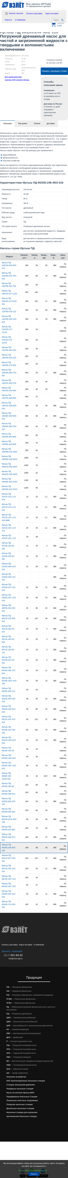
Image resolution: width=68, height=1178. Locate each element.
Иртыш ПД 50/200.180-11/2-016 (9, 670)
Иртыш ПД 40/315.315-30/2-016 (9, 618)
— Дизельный (14, 1037)
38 (37, 537)
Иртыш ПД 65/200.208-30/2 (8, 810)
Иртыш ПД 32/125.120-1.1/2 (9, 536)
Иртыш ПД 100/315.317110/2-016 (9, 301)
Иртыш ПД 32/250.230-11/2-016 (9, 577)
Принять (34, 1174)
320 (26, 356)
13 (27, 497)
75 (46, 276)
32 (37, 310)
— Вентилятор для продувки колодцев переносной (29, 1061)
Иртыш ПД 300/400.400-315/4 (9, 480)
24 (37, 329)
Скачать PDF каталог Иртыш (17, 80)
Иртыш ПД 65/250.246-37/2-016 (9, 837)
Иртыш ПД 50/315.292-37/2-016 (9, 719)
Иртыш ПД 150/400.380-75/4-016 (9, 426)
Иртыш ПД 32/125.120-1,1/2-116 (9, 528)
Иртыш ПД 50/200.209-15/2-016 (9, 699)
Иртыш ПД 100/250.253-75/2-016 (9, 276)
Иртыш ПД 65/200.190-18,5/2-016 (7, 776)
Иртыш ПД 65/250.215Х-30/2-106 (9, 819)
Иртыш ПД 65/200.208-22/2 (8, 792)
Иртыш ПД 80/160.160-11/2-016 (9, 894)
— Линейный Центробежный (21, 1018)
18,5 (45, 776)
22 (46, 709)
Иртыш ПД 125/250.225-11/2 (9, 310)
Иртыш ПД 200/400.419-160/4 (9, 450)
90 (37, 285)
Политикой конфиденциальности (33, 1170)
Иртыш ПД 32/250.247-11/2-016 (9, 587)
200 (26, 265)
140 (36, 292)
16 (37, 356)
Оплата (37, 123)
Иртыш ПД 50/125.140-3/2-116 (8, 650)
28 (37, 894)
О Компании (20, 20)
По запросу (63, 265)
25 (27, 528)
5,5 (46, 566)
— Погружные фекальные (19, 987)
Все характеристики (13, 77)
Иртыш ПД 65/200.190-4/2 (8, 784)
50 (37, 265)
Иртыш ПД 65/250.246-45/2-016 (9, 848)
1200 (26, 480)
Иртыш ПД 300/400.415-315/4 (9, 487)
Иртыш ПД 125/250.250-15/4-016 (9, 319)
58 (37, 819)
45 (46, 265)
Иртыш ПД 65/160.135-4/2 (8, 749)
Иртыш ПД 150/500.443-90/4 (9, 442)
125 (36, 301)
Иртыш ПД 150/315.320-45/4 (9, 389)
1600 (26, 473)
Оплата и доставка (34, 13)
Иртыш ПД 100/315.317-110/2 (9, 292)
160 (26, 340)
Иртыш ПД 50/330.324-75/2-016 (9, 730)
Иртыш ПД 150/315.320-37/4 (9, 381)
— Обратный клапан (17, 1069)
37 (46, 373)
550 (26, 450)
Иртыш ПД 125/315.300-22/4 (9, 348)
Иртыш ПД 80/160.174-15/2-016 (9, 904)
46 (27, 670)
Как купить (22, 123)
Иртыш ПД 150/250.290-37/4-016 (9, 373)
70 (37, 443)
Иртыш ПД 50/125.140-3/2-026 (8, 639)
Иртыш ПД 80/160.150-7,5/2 (9, 885)
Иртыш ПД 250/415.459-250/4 (9, 465)
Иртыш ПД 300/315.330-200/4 (9, 472)
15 (37, 319)
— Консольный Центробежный (21, 1022)
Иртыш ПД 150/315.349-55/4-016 (9, 406)
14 (27, 546)
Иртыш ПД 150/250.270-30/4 (9, 363)
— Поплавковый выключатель (21, 1065)
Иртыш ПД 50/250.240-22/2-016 (9, 709)
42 (37, 426)
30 (46, 310)
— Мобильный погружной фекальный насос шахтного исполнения (30, 1008)
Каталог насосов (14, 13)
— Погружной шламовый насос (21, 1045)
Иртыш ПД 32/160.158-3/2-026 (8, 556)
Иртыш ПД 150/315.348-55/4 (9, 396)
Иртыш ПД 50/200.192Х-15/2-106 (9, 681)
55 (46, 406)
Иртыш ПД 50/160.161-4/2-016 (8, 660)
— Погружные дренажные (19, 1014)
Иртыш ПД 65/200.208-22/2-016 (9, 801)
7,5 (46, 598)
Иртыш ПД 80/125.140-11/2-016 (9, 868)
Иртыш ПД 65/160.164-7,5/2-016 (9, 765)
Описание (7, 123)
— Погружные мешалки (18, 1057)
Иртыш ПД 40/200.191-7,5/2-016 (9, 598)
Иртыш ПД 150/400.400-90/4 (9, 435)
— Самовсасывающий (17, 1029)
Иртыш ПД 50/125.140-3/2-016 (8, 629)
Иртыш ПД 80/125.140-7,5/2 (9, 877)
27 (37, 885)
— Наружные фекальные (18, 991)
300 (26, 416)
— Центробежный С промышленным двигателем (29, 1025)
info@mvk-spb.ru (16, 959)
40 (37, 416)
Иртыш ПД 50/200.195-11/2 (8, 689)
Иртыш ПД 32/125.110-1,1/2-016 (9, 497)
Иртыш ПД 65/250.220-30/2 (8, 828)
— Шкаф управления (17, 1073)
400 (26, 364)
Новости (8, 20)
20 (37, 340)
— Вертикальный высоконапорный (23, 1033)
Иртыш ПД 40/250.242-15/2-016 (9, 608)
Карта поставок (51, 13)
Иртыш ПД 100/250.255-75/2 (9, 284)
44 (37, 670)
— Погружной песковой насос (21, 1049)
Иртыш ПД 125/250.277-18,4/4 (7, 329)
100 (26, 785)
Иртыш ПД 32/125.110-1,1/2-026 (9, 507)
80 (37, 276)
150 (36, 730)
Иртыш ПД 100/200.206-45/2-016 (9, 265)
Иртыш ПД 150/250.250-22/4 (9, 356)
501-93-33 (13, 955)
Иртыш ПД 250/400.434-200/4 (9, 457)
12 (27, 566)
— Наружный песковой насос (21, 1053)
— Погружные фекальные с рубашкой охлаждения (29, 995)
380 (54, 265)
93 (27, 776)
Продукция (34, 977)
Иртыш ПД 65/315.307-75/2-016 (9, 858)
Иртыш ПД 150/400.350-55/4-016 (9, 416)
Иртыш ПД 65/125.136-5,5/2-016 (9, 740)
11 (46, 301)
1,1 (46, 497)
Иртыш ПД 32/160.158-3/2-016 (8, 546)
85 (27, 819)
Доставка (51, 123)
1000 (26, 458)
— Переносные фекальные (21, 999)
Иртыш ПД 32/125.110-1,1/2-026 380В (9, 518)
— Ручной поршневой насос (19, 1041)
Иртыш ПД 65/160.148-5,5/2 (9, 756)
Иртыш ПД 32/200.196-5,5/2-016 (9, 566)
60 (37, 480)
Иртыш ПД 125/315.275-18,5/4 (7, 340)
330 (26, 443)
